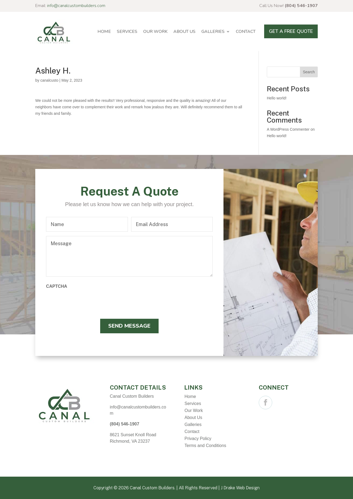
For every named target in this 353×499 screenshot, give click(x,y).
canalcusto (49, 80)
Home (104, 31)
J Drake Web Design (240, 487)
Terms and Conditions (205, 445)
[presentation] (87, 302)
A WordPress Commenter (288, 129)
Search (309, 72)
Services (127, 31)
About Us (184, 31)
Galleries (213, 31)
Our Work (155, 31)
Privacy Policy (197, 438)
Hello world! (276, 98)
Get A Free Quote (291, 31)
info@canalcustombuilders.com (76, 6)
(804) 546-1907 (301, 6)
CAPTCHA (56, 286)
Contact (246, 31)
